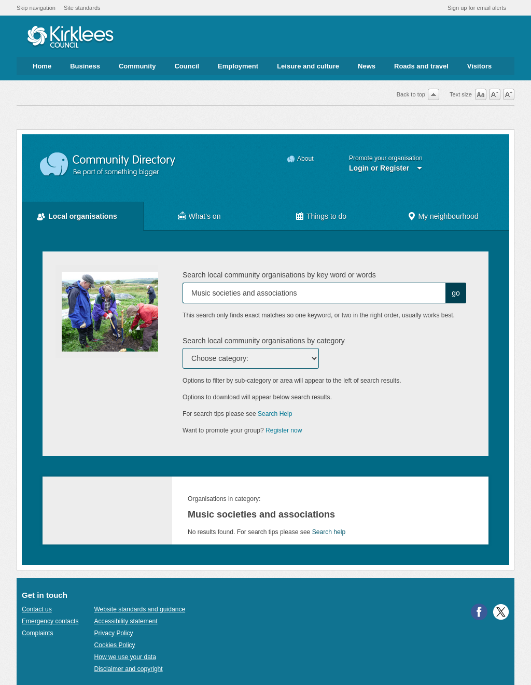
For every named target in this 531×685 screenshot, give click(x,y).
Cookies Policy (114, 645)
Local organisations (82, 216)
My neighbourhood (448, 216)
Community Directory (108, 164)
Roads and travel (421, 66)
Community (137, 66)
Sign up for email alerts (477, 8)
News (366, 66)
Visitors (479, 66)
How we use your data (125, 657)
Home (42, 66)
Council (186, 66)
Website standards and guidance (139, 609)
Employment (238, 66)
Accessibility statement (125, 621)
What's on (205, 216)
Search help (328, 532)
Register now (284, 430)
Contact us (37, 609)
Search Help (275, 413)
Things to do (326, 216)
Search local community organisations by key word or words (279, 275)
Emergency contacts (50, 621)
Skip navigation (36, 8)
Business (85, 66)
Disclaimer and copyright (128, 669)
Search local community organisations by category (264, 341)
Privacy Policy (113, 633)
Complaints (37, 633)
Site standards (82, 8)
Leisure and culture (308, 66)
